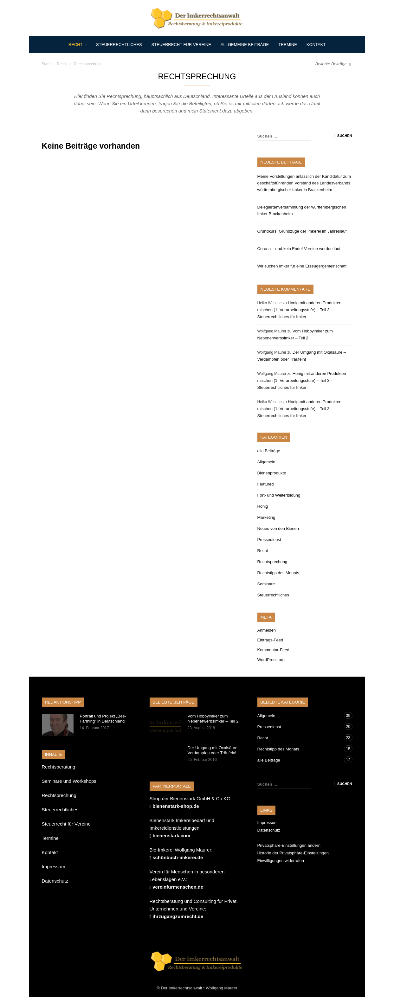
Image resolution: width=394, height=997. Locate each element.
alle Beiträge (268, 450)
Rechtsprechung (272, 561)
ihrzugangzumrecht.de (177, 916)
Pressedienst (269, 539)
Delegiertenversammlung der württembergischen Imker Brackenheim (301, 210)
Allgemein (266, 462)
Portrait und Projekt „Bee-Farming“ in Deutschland (103, 719)
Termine (287, 44)
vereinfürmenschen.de (177, 887)
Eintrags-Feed (270, 640)
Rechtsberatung (58, 766)
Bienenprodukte (271, 473)
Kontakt (316, 44)
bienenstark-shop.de (175, 806)
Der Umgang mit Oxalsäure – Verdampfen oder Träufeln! (214, 750)
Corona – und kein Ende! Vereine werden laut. (299, 248)
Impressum (53, 866)
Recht (77, 44)
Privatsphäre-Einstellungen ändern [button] (288, 845)
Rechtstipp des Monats (278, 572)
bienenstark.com (171, 835)
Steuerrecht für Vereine (181, 44)
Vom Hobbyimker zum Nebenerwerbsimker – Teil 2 (213, 719)
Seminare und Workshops (69, 781)
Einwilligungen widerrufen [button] (280, 860)
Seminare (266, 584)
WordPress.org (271, 659)
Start (46, 64)
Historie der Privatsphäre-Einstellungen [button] (293, 853)
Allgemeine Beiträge (245, 44)
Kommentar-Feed (273, 649)
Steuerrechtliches (119, 44)
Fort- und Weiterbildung (278, 495)
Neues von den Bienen (278, 528)
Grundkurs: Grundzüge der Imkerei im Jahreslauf (302, 231)
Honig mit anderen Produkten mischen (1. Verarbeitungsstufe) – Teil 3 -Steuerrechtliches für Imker (299, 309)
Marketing (266, 517)
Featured (265, 484)
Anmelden (266, 630)
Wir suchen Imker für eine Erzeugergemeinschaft (302, 266)
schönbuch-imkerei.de (177, 857)
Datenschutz (55, 881)
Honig (262, 506)
